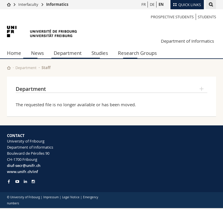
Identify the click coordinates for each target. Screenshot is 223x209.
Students (207, 16)
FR (143, 4)
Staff (46, 67)
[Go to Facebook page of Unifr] (9, 181)
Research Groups (137, 53)
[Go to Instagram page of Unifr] (33, 181)
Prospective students (172, 16)
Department (68, 53)
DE (152, 4)
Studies (99, 53)
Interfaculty (28, 4)
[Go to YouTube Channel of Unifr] (17, 181)
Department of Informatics (187, 41)
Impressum (51, 197)
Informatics (57, 4)
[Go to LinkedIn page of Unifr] (25, 181)
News (37, 53)
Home (14, 53)
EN (161, 4)
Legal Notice (71, 197)
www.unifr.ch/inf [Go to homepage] (22, 171)
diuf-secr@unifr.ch (23, 165)
